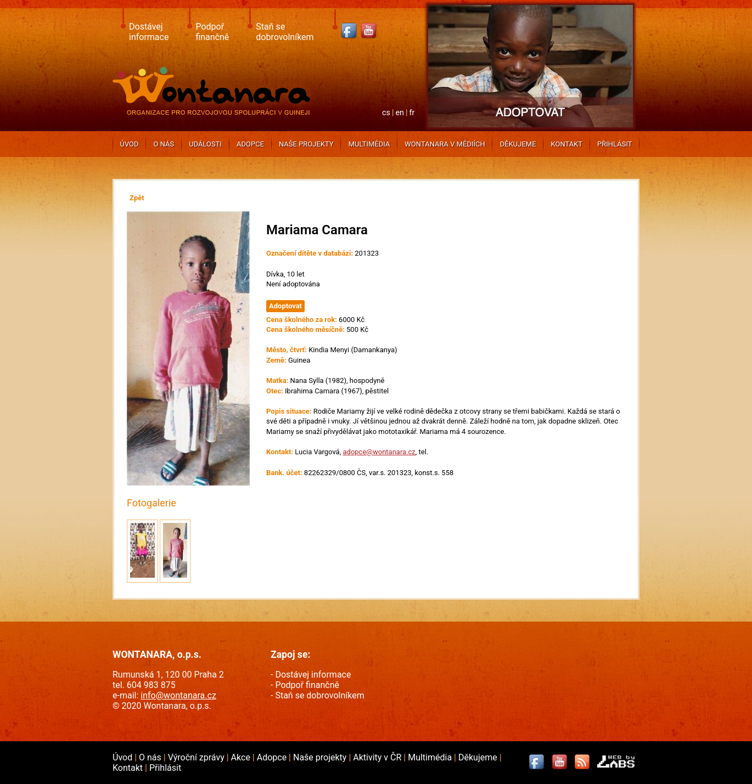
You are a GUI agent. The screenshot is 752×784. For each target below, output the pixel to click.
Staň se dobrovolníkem (284, 31)
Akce (241, 757)
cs (386, 112)
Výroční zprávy (197, 757)
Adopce (250, 144)
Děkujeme (518, 144)
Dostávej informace (149, 31)
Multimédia (369, 144)
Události (205, 144)
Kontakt (566, 144)
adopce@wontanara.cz (379, 452)
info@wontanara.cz (178, 695)
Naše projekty (306, 144)
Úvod (129, 144)
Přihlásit (614, 144)
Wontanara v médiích (445, 144)
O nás (164, 144)
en (399, 112)
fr (412, 112)
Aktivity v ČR (378, 757)
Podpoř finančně (212, 31)
